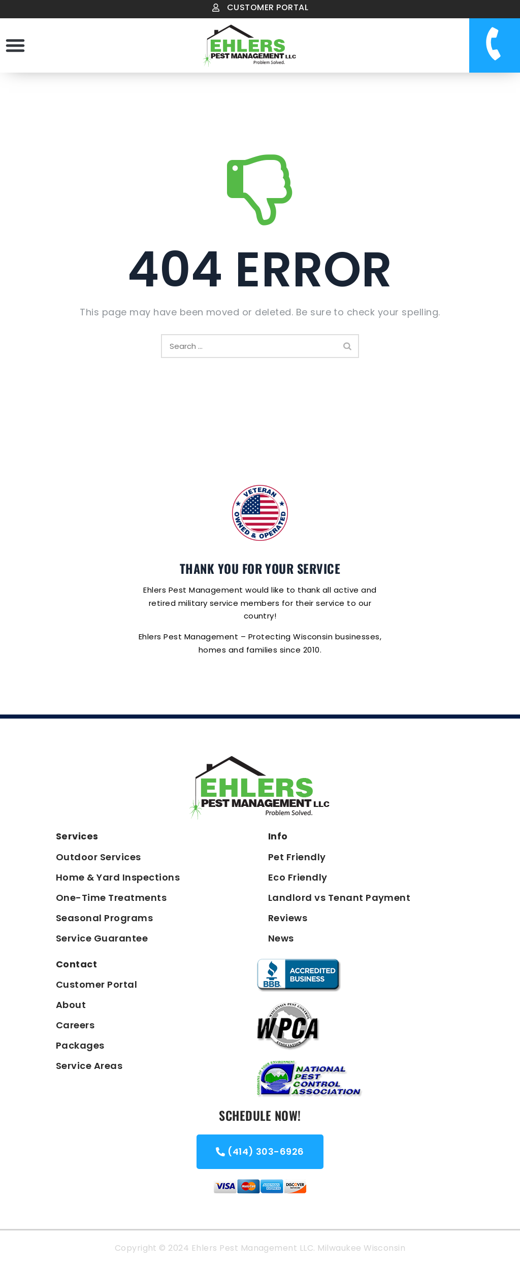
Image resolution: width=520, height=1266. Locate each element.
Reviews (287, 918)
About (71, 1004)
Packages (80, 1045)
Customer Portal (96, 984)
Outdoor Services (98, 857)
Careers (75, 1025)
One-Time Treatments (111, 897)
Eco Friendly (298, 877)
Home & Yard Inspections (118, 877)
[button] (15, 45)
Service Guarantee (102, 938)
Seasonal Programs (104, 918)
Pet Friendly (297, 857)
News (281, 938)
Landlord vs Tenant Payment (339, 897)
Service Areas (89, 1065)
